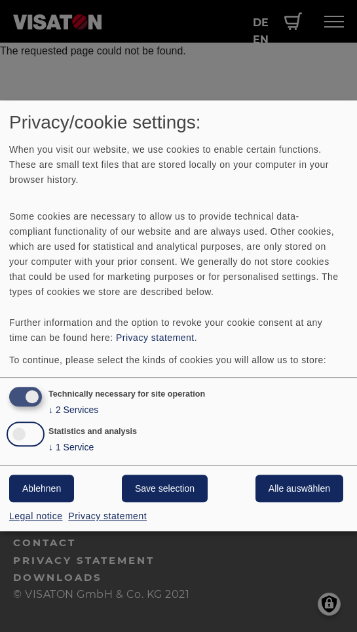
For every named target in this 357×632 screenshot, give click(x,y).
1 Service (71, 448)
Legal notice (36, 516)
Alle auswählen (299, 489)
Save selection (165, 489)
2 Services (73, 410)
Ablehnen (41, 489)
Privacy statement (155, 337)
